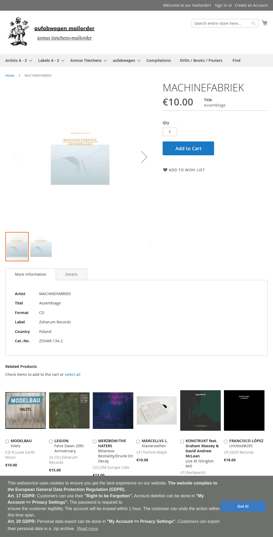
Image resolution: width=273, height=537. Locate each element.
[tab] (30, 274)
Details (71, 274)
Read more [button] (87, 528)
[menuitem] (17, 60)
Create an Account (251, 5)
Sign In (221, 5)
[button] (144, 156)
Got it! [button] (243, 506)
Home (9, 75)
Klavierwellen (155, 443)
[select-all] (73, 374)
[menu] (136, 60)
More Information (30, 274)
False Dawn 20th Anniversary (69, 445)
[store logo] (51, 32)
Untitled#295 (246, 443)
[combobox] (225, 23)
